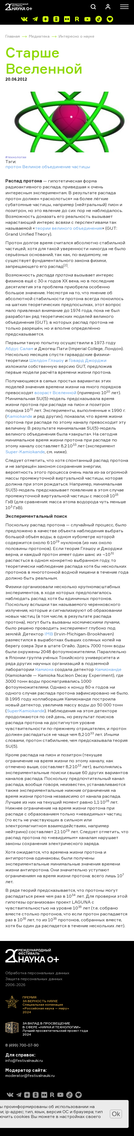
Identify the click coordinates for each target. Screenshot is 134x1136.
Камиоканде (108, 669)
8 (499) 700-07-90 (22, 1045)
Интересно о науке (76, 36)
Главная (12, 36)
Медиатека (39, 36)
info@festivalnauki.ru (24, 1060)
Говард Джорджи (87, 360)
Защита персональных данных (33, 978)
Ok (116, 1113)
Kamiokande (19, 416)
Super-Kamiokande (25, 451)
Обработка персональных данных (37, 972)
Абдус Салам (19, 348)
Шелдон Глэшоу (46, 360)
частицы (81, 166)
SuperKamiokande (25, 710)
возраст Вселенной (55, 392)
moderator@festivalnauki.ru (30, 1075)
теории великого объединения (68, 228)
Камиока (44, 669)
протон (13, 166)
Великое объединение (46, 166)
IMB (48, 634)
